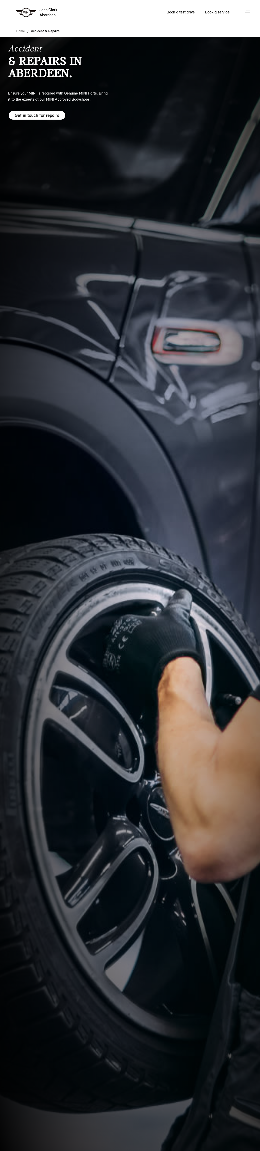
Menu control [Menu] (248, 12)
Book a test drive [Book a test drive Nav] (181, 12)
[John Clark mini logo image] (36, 13)
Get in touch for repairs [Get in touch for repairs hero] (37, 115)
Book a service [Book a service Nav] (217, 12)
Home (20, 31)
